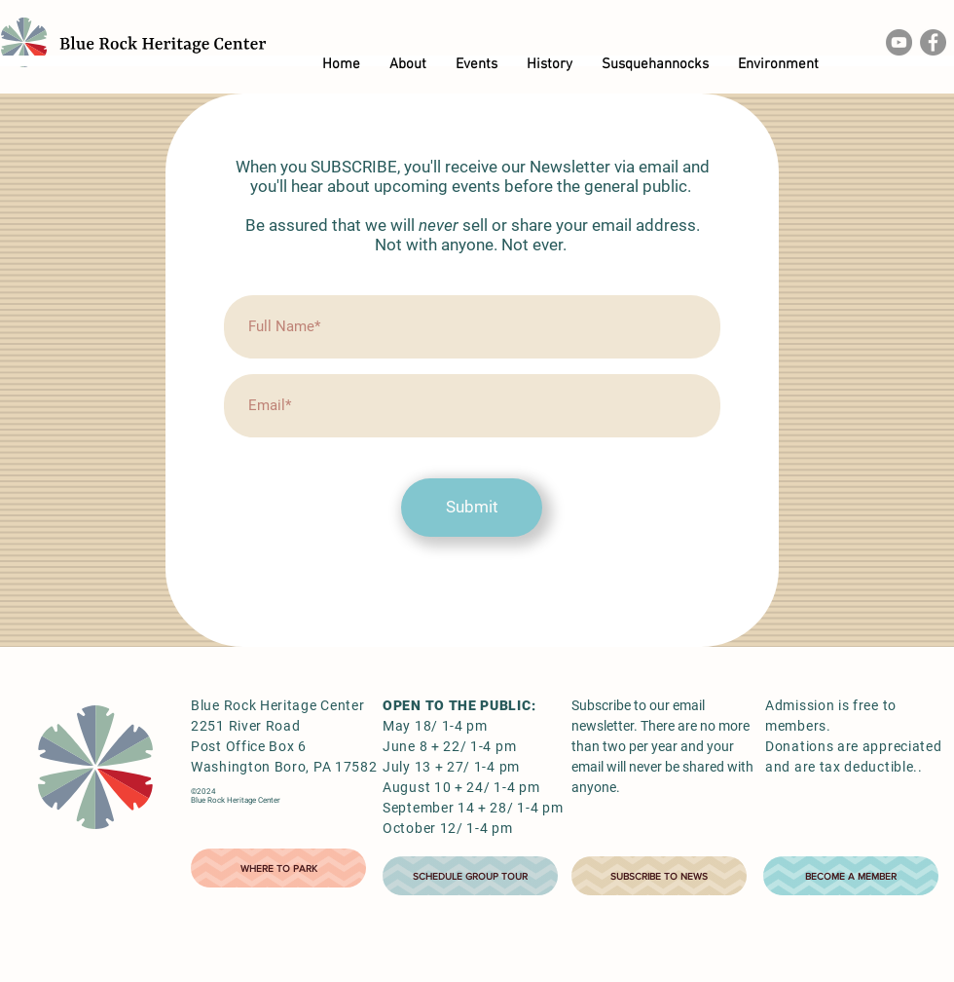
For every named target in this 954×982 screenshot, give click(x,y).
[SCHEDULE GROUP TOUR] (470, 875)
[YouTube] (899, 42)
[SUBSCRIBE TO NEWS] (659, 875)
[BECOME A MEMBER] (850, 875)
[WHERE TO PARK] (278, 868)
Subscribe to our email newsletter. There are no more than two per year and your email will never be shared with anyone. (662, 746)
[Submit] (471, 507)
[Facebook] (933, 42)
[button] (408, 65)
